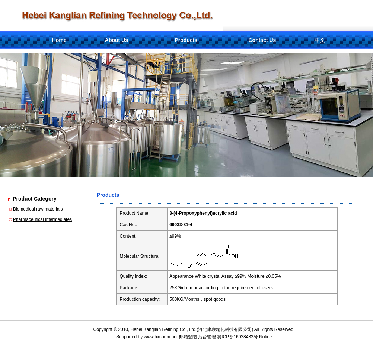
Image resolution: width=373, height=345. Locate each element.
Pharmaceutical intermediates (42, 219)
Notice (265, 336)
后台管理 (207, 336)
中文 (320, 40)
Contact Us (262, 40)
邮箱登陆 (188, 336)
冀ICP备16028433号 (237, 336)
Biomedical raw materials (38, 209)
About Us (116, 40)
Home (59, 40)
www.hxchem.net (161, 336)
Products (186, 40)
